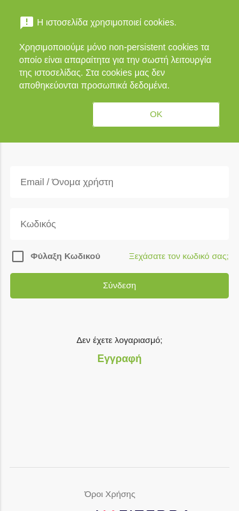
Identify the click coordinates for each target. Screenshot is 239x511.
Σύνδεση (119, 285)
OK (156, 114)
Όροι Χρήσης (110, 494)
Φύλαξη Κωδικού (65, 256)
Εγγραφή (119, 358)
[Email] (119, 182)
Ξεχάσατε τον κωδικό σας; (179, 256)
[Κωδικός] (119, 224)
